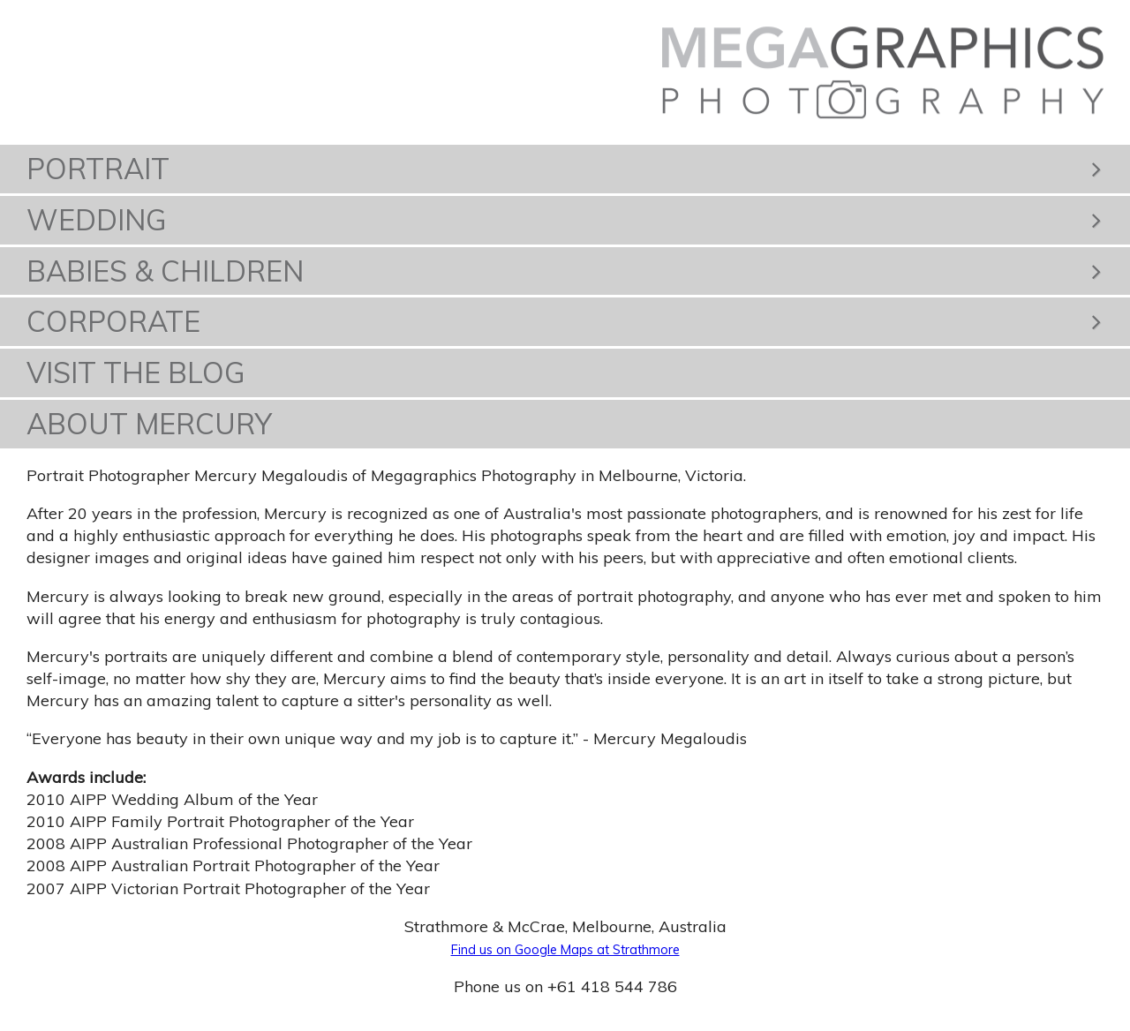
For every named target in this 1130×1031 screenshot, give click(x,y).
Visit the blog (135, 372)
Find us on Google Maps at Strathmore (565, 950)
